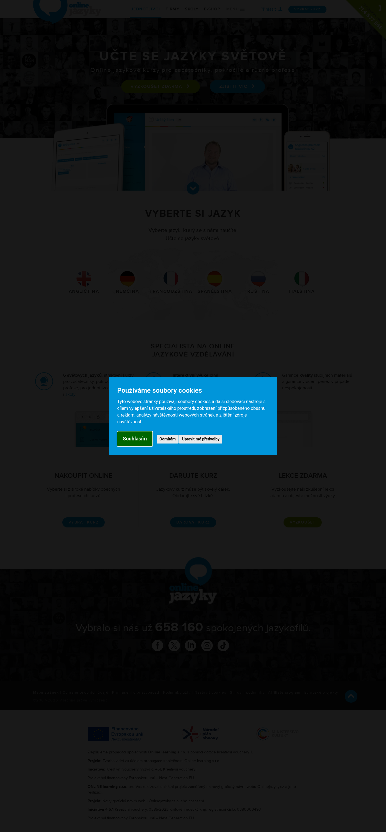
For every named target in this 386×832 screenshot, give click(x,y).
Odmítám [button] (167, 439)
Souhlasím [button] (135, 439)
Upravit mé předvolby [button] (200, 439)
